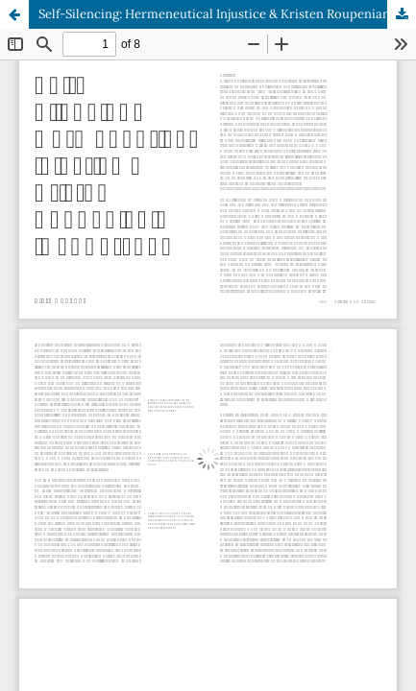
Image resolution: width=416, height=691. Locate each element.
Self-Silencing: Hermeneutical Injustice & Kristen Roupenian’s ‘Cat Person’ (227, 14)
